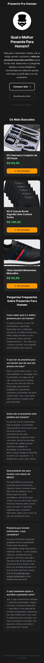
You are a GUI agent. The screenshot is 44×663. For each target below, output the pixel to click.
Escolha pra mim (22, 96)
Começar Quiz (22, 86)
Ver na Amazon (22, 171)
